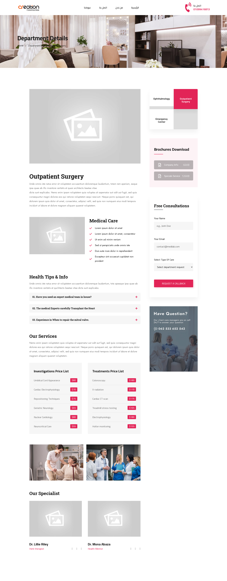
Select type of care (164, 260)
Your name (159, 218)
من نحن (119, 7)
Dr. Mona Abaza (99, 544)
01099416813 (201, 9)
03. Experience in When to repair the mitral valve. (60, 319)
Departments (35, 45)
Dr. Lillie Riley (38, 544)
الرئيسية (135, 7)
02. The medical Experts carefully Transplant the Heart (63, 308)
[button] (85, 297)
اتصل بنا (103, 7)
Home (20, 45)
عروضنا (87, 7)
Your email (159, 239)
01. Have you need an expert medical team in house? (61, 296)
